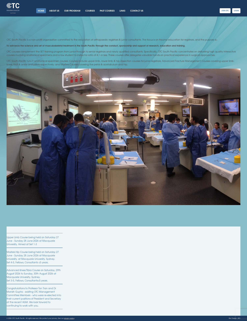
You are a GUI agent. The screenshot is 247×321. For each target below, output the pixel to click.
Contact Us (136, 10)
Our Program (72, 10)
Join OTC (225, 10)
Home (41, 10)
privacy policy (69, 318)
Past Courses (107, 10)
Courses (90, 10)
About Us (54, 10)
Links (122, 10)
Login (236, 10)
